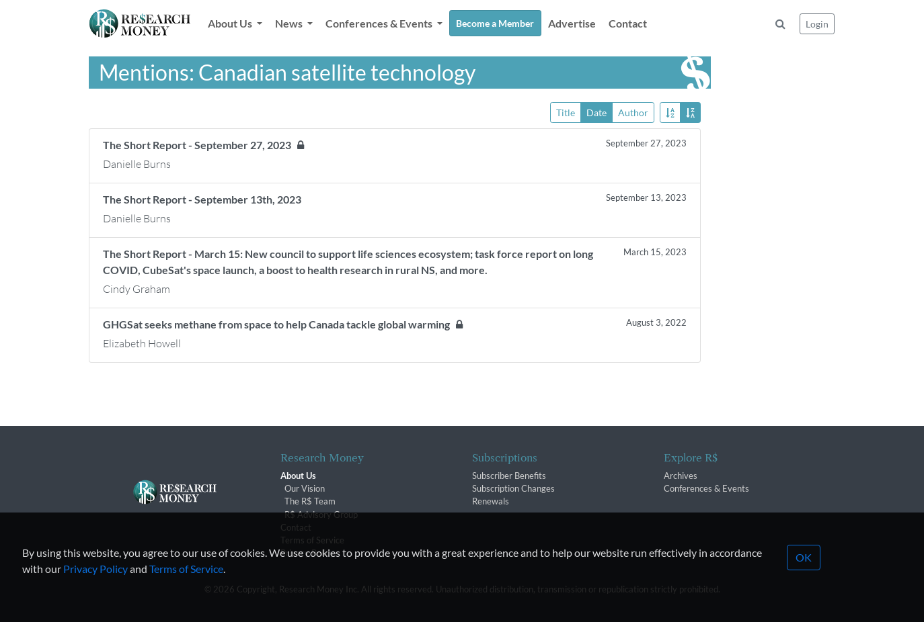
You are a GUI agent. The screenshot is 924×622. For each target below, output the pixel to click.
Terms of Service (186, 586)
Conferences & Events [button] (379, 23)
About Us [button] (231, 23)
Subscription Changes (513, 488)
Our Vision (304, 488)
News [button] (290, 23)
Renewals (490, 501)
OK (804, 574)
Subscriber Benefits (509, 475)
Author (633, 111)
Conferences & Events (706, 488)
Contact (628, 23)
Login (817, 24)
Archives (680, 475)
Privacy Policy (95, 586)
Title (565, 111)
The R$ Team (310, 501)
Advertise (572, 23)
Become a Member (495, 23)
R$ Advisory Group (321, 514)
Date (596, 111)
